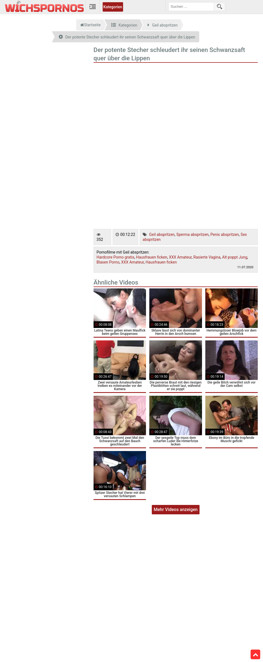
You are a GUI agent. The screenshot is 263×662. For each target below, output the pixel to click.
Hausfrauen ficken (151, 257)
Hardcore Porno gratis (115, 257)
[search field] (191, 6)
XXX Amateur (180, 257)
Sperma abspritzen (192, 234)
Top (255, 654)
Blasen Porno (108, 262)
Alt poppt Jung (234, 257)
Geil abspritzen (162, 234)
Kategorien (112, 7)
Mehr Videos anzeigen (176, 509)
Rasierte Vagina (207, 257)
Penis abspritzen (224, 234)
